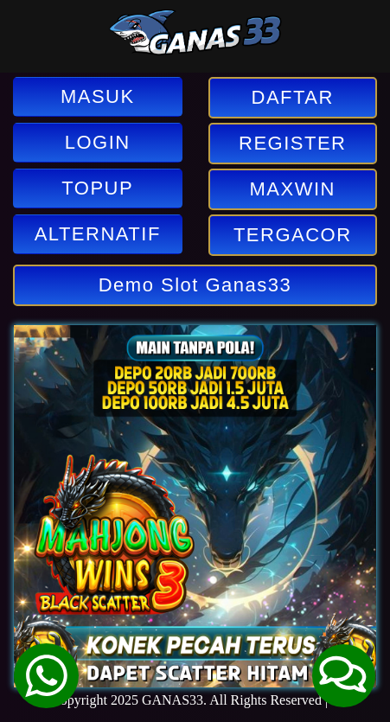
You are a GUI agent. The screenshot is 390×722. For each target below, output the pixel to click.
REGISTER (292, 143)
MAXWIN (293, 189)
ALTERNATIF (98, 234)
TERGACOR (292, 235)
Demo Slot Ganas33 (195, 285)
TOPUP (97, 188)
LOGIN (98, 142)
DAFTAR (293, 97)
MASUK (98, 96)
